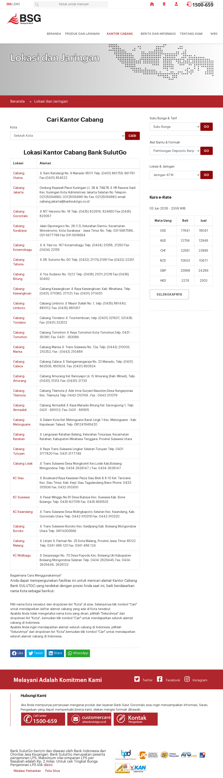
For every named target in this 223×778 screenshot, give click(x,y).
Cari (132, 135)
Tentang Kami (191, 33)
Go (206, 126)
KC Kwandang (23, 512)
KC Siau (18, 478)
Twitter (143, 679)
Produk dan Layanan (82, 33)
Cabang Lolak (23, 463)
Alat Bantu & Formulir (165, 142)
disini (48, 765)
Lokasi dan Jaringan (51, 101)
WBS (214, 33)
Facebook (168, 679)
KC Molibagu (22, 555)
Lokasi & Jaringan (162, 166)
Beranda (54, 33)
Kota (13, 127)
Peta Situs (52, 771)
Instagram (195, 679)
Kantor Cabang (120, 33)
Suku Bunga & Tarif (163, 118)
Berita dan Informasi (158, 33)
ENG (17, 4)
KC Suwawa (21, 497)
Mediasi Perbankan (27, 771)
